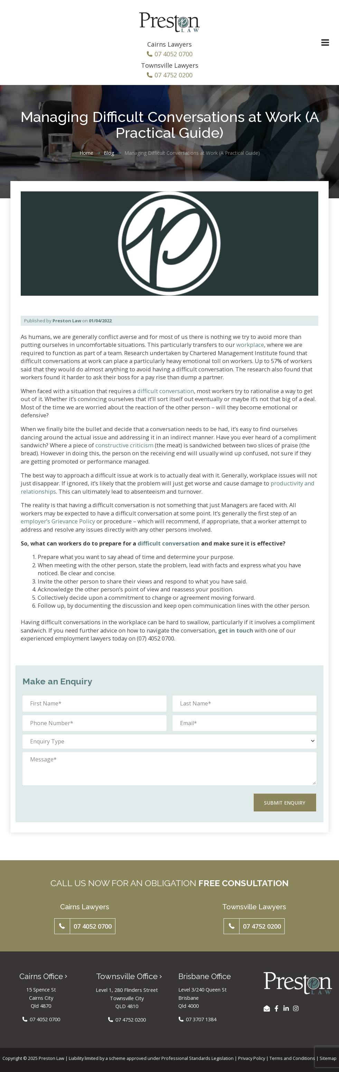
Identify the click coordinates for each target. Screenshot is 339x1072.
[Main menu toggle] (320, 44)
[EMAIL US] (267, 1009)
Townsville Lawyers (169, 68)
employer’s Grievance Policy (58, 524)
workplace (250, 347)
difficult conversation (165, 394)
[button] (84, 927)
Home (86, 155)
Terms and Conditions (292, 1058)
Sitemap (328, 1058)
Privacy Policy (251, 1058)
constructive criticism (124, 448)
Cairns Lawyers (169, 47)
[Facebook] (276, 1009)
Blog (109, 155)
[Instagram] (296, 1009)
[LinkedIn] (286, 1009)
